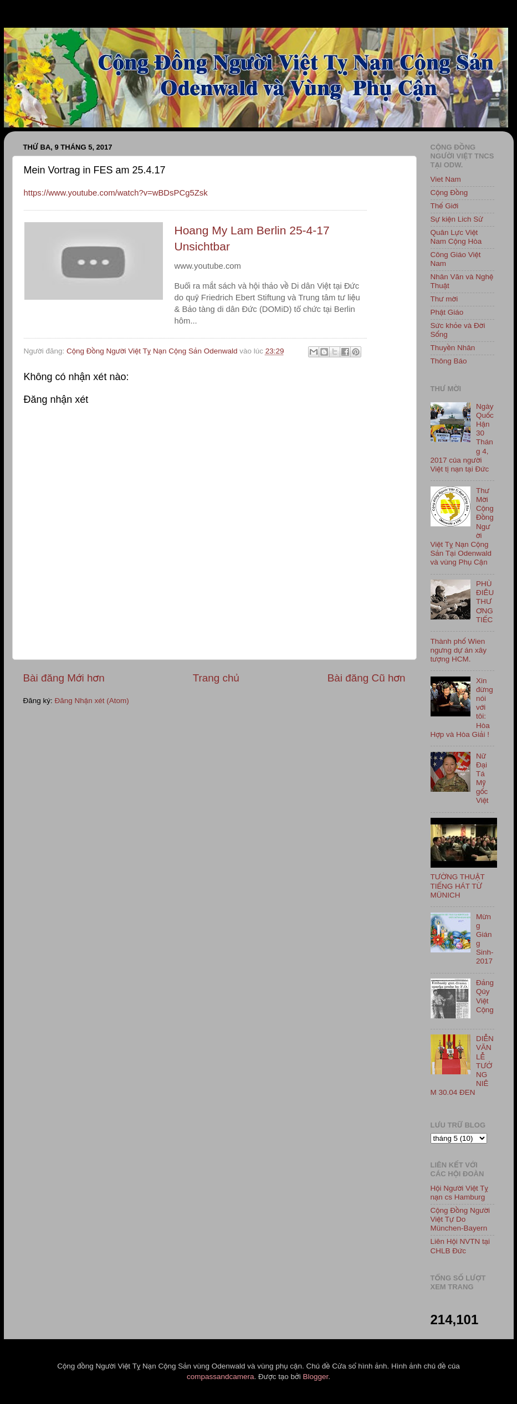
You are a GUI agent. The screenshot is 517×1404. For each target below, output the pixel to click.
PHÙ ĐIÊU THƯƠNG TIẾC (485, 602)
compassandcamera (220, 1376)
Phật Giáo (447, 312)
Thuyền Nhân (453, 348)
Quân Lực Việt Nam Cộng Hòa (456, 236)
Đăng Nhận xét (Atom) (92, 700)
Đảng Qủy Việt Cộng (485, 996)
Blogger (315, 1376)
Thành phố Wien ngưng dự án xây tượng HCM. (459, 650)
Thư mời (444, 299)
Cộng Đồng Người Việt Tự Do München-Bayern (460, 1219)
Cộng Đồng (449, 192)
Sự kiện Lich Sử (457, 219)
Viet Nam (446, 179)
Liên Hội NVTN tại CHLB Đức (460, 1245)
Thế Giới (445, 206)
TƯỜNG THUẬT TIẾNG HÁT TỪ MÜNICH (458, 886)
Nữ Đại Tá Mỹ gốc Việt (482, 778)
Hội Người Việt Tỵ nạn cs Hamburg (460, 1192)
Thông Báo (449, 361)
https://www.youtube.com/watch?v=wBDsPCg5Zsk (116, 192)
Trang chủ (216, 678)
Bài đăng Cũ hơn (366, 678)
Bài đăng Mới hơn (64, 678)
